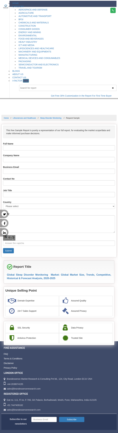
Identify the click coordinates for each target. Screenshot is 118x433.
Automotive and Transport (34, 16)
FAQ (6, 354)
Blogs (16, 71)
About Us (17, 74)
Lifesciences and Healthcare (36, 48)
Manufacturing (27, 55)
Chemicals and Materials (33, 22)
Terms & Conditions (13, 358)
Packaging (24, 61)
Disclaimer (9, 363)
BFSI (20, 19)
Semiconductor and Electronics (38, 64)
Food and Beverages (30, 39)
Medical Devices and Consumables (39, 58)
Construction (27, 26)
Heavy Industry (27, 42)
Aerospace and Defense (32, 9)
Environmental (27, 35)
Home (15, 3)
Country (7, 202)
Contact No (9, 179)
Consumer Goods (29, 29)
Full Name (8, 143)
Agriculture (26, 13)
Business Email (11, 167)
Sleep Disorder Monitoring (51, 118)
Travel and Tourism (30, 68)
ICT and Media (26, 45)
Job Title (7, 190)
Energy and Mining (29, 32)
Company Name (11, 155)
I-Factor (20, 81)
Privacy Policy (10, 368)
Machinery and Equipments (34, 51)
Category (18, 6)
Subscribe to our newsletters (18, 421)
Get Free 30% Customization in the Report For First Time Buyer (83, 96)
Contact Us (19, 77)
